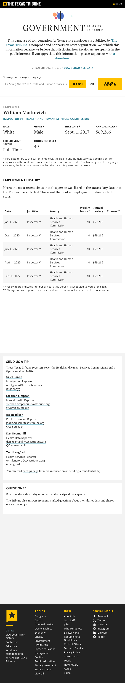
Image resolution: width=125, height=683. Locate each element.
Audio (67, 668)
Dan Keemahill (16, 433)
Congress (40, 616)
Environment (42, 640)
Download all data (79, 68)
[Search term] (36, 84)
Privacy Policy (72, 652)
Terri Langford (15, 452)
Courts (39, 620)
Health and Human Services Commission (57, 119)
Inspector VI (13, 119)
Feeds (67, 660)
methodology (19, 504)
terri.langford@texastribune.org (25, 460)
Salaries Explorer (95, 28)
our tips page (30, 471)
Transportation (43, 669)
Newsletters (71, 664)
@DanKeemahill (16, 445)
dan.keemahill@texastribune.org (26, 441)
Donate (10, 630)
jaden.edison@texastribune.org (25, 423)
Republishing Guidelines (72, 638)
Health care (42, 645)
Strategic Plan (72, 632)
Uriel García (14, 377)
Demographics (43, 628)
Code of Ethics (72, 644)
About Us (69, 616)
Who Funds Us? (73, 628)
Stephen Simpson (18, 395)
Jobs (66, 624)
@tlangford (13, 464)
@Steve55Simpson (17, 407)
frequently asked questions (54, 500)
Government (54, 28)
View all (39, 673)
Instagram (101, 628)
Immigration (42, 653)
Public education (45, 661)
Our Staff (69, 620)
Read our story (15, 494)
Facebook (100, 616)
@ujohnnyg (13, 389)
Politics (39, 657)
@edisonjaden (14, 426)
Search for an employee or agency (22, 77)
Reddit (99, 636)
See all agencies (109, 84)
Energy (39, 636)
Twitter (99, 620)
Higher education (45, 649)
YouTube (100, 624)
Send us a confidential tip (15, 652)
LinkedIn (100, 632)
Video (67, 672)
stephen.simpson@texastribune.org (28, 404)
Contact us (12, 642)
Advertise (11, 646)
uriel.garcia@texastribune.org (24, 385)
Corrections (71, 656)
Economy (40, 632)
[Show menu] (117, 4)
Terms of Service (74, 648)
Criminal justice (44, 624)
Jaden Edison (14, 414)
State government (45, 665)
